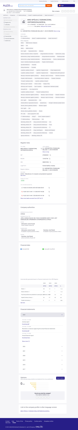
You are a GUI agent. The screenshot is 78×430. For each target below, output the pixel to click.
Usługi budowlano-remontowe (46, 53)
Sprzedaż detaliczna (25, 64)
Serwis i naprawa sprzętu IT (44, 116)
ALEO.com (5, 15)
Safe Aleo (7, 422)
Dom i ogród (23, 51)
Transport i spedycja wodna (27, 81)
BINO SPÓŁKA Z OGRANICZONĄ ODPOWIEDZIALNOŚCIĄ (35, 411)
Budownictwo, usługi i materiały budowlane (30, 56)
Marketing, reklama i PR (26, 121)
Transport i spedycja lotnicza (42, 91)
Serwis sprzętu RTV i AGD (33, 113)
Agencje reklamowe (25, 135)
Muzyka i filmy (46, 83)
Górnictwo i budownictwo (60, 97)
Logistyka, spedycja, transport (27, 70)
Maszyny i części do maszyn (47, 75)
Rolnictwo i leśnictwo (60, 75)
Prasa (50, 124)
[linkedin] (64, 423)
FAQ (74, 1)
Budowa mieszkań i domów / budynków (29, 53)
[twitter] (70, 423)
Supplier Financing (54, 1)
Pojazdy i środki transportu (47, 61)
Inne (27, 45)
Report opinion (60, 378)
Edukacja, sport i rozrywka (26, 83)
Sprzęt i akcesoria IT (49, 15)
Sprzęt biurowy (43, 102)
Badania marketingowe (50, 130)
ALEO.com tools (66, 1)
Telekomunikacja (35, 119)
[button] (43, 314)
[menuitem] (10, 22)
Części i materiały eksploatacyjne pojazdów (30, 61)
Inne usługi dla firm (33, 89)
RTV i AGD (23, 113)
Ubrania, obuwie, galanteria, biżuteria (29, 105)
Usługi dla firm (24, 89)
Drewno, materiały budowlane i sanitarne (62, 59)
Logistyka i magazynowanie (42, 70)
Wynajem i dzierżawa (56, 78)
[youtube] (58, 423)
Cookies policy (38, 421)
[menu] (10, 29)
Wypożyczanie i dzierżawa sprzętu (51, 86)
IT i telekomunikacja (21, 15)
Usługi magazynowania (55, 70)
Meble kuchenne (29, 48)
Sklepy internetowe (25, 67)
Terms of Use (19, 421)
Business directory (43, 1)
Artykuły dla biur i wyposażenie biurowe (29, 102)
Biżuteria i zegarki (43, 105)
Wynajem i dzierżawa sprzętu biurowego (57, 102)
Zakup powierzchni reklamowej (40, 121)
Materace (41, 51)
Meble (22, 42)
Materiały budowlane (46, 59)
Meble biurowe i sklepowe (31, 42)
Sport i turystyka (37, 86)
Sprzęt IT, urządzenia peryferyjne (35, 15)
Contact (7, 421)
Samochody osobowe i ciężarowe (42, 78)
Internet (51, 132)
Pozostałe (34, 64)
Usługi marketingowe (38, 130)
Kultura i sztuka (37, 83)
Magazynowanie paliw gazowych (57, 72)
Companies (12, 15)
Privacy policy (28, 421)
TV (49, 127)
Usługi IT (34, 116)
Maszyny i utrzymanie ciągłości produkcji (30, 75)
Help (13, 421)
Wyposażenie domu (32, 51)
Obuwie (40, 111)
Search (48, 5)
